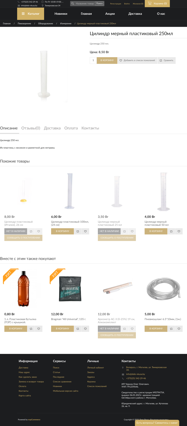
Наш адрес (24, 372)
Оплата (22, 386)
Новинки (61, 13)
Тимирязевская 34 (52, 6)
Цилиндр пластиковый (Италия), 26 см (18, 223)
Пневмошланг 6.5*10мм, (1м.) (163, 319)
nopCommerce (34, 420)
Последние (58, 377)
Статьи (56, 372)
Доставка (135, 13)
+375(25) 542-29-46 (29, 2)
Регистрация (115, 4)
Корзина (91, 382)
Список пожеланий (97, 386)
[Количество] (93, 60)
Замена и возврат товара (31, 382)
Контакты (23, 391)
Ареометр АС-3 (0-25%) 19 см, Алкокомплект (116, 321)
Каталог (30, 13)
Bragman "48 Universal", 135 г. (68, 319)
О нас (161, 13)
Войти (127, 4)
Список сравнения (62, 382)
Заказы (90, 372)
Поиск (56, 368)
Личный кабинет (95, 368)
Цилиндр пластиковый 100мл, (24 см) (70, 223)
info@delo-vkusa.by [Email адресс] (29, 6)
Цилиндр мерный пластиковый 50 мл (157, 223)
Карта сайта (25, 396)
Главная (86, 13)
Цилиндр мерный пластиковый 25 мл (110, 223)
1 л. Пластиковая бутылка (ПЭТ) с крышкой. (20, 321)
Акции (110, 13)
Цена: (94, 52)
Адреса (91, 377)
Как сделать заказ (28, 377)
